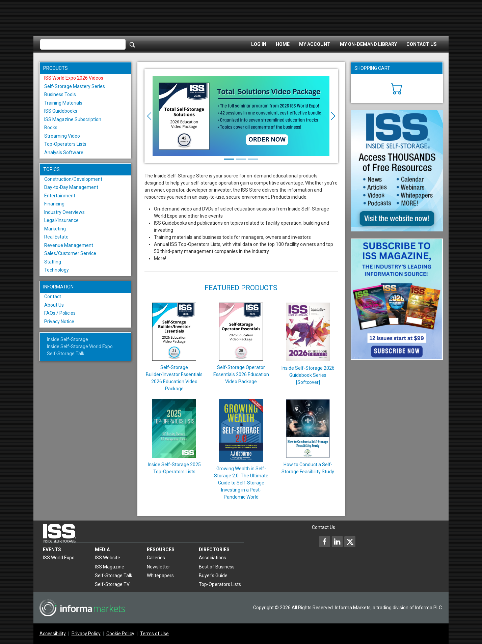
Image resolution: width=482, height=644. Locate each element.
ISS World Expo (59, 557)
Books (50, 127)
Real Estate (56, 237)
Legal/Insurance (61, 220)
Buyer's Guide (213, 575)
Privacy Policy (86, 633)
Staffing (52, 261)
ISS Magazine (109, 566)
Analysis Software (63, 152)
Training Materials (63, 103)
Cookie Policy (120, 633)
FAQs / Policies (60, 313)
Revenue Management (68, 245)
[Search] (132, 44)
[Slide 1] (229, 159)
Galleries (156, 557)
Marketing (55, 228)
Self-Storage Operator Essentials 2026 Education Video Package (241, 374)
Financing (54, 203)
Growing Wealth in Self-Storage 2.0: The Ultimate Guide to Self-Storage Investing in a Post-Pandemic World (241, 483)
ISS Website (107, 557)
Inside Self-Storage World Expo (80, 346)
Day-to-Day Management (71, 187)
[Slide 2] (241, 159)
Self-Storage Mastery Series (74, 86)
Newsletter (158, 566)
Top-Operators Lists (65, 144)
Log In (258, 44)
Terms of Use (154, 633)
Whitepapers (160, 575)
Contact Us (421, 44)
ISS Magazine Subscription (72, 119)
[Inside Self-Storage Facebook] (324, 541)
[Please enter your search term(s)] (83, 44)
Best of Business (217, 566)
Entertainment (59, 195)
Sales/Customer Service (70, 253)
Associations (212, 557)
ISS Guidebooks (60, 111)
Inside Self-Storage (67, 339)
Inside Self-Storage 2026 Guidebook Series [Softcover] (308, 375)
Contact (52, 296)
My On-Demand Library (368, 44)
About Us (54, 305)
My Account (314, 44)
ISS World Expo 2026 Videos (73, 78)
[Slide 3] (253, 159)
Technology (56, 270)
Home (283, 44)
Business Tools (60, 94)
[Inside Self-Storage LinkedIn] (337, 541)
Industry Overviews (64, 212)
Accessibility (52, 633)
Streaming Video (62, 136)
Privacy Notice (59, 321)
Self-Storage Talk (65, 353)
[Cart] (397, 88)
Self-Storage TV (112, 584)
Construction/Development (73, 179)
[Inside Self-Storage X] (349, 541)
